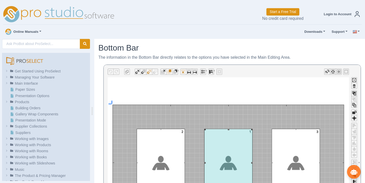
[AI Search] (41, 44)
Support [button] (336, 32)
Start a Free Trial (283, 12)
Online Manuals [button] (22, 32)
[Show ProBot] (353, 171)
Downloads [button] (312, 32)
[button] (341, 14)
